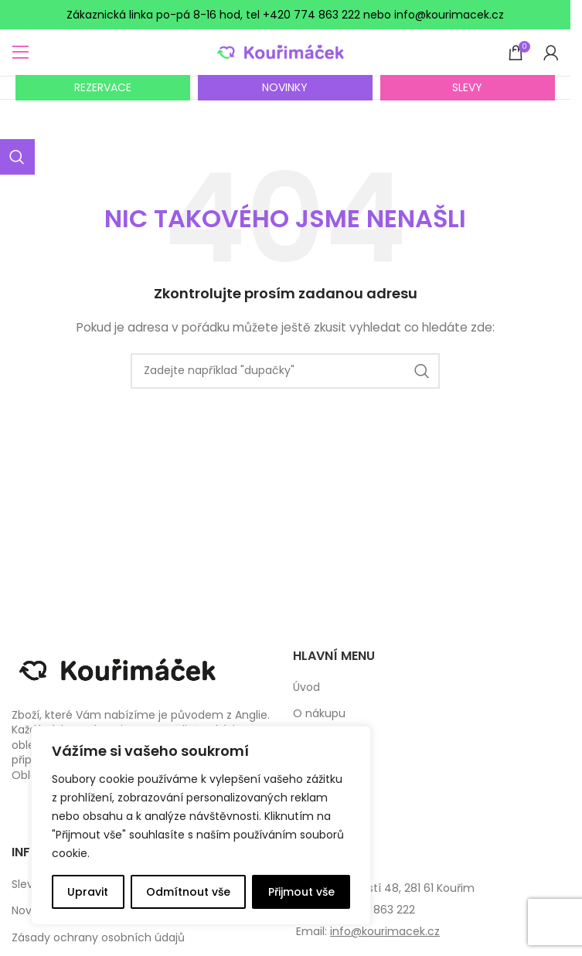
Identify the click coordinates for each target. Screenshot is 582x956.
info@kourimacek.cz (385, 931)
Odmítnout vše (188, 892)
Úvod (306, 687)
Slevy (25, 884)
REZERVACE (102, 87)
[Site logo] (285, 52)
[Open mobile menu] (21, 52)
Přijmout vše (301, 892)
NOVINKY (285, 87)
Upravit (87, 892)
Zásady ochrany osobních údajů (98, 937)
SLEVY (467, 87)
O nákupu (319, 713)
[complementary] (201, 825)
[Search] (285, 371)
